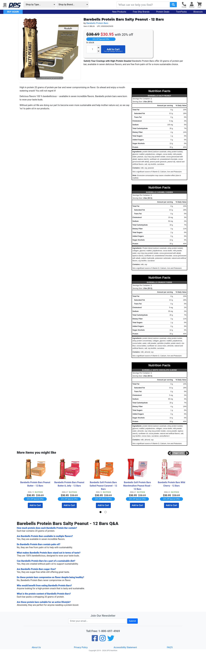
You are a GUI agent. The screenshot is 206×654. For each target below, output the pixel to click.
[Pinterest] (102, 640)
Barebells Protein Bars (97, 23)
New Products (119, 11)
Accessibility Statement (125, 647)
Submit (132, 621)
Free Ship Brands (141, 11)
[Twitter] (110, 640)
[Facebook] (95, 640)
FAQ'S (170, 647)
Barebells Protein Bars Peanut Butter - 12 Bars (35, 484)
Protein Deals (162, 11)
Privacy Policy (81, 647)
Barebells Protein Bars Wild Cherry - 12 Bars (172, 484)
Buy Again (13, 11)
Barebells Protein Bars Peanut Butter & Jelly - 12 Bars (69, 484)
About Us (36, 647)
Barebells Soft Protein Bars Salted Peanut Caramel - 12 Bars (104, 485)
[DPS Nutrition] (14, 5)
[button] (4, 5)
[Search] (143, 5)
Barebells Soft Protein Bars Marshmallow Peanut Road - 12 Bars (137, 485)
